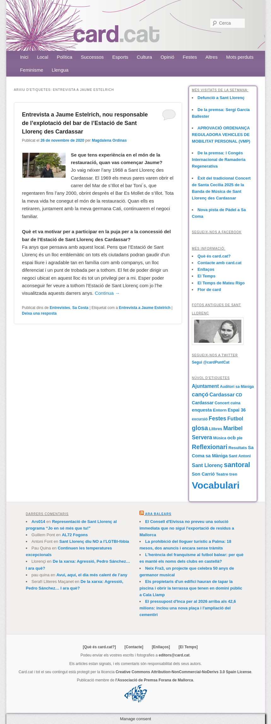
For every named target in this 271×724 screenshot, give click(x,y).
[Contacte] (134, 647)
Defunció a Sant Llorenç (220, 97)
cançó (200, 394)
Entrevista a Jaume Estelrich (144, 308)
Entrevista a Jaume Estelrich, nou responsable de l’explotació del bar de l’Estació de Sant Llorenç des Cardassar (85, 123)
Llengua (60, 70)
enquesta (202, 409)
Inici (24, 57)
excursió (200, 419)
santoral (237, 465)
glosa (200, 427)
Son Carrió (203, 474)
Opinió (167, 57)
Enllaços (205, 269)
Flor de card (209, 289)
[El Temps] (188, 647)
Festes (190, 57)
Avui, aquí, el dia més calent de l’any (91, 575)
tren (233, 474)
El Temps (206, 276)
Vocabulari (215, 485)
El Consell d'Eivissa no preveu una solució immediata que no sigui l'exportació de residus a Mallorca (186, 528)
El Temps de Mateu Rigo (220, 283)
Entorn (220, 410)
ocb (231, 437)
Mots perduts (240, 57)
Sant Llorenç (207, 465)
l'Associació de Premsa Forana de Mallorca (154, 680)
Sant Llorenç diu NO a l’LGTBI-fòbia (94, 541)
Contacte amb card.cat (219, 262)
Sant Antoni (240, 456)
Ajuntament (205, 386)
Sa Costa (80, 308)
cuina (235, 403)
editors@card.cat (174, 655)
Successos (92, 57)
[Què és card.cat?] (99, 647)
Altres (211, 57)
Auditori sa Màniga (237, 386)
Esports (120, 57)
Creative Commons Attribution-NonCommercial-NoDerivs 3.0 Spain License (183, 672)
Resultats (237, 447)
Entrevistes (60, 308)
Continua (107, 293)
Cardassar (222, 394)
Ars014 (38, 521)
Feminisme (31, 70)
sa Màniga (216, 455)
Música (219, 438)
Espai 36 (237, 409)
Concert (222, 403)
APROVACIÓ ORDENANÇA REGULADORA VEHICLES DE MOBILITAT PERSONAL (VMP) (221, 135)
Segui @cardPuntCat (210, 362)
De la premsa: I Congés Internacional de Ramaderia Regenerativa (218, 160)
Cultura (144, 57)
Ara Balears (158, 514)
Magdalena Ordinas (109, 140)
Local (42, 57)
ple (240, 438)
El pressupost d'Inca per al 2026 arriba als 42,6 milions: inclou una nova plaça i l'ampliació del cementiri (187, 608)
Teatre (222, 474)
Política (64, 57)
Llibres (215, 428)
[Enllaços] (161, 647)
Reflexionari (209, 446)
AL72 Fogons (75, 534)
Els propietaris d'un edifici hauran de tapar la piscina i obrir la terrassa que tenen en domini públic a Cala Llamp (190, 588)
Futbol (235, 419)
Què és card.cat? (214, 256)
